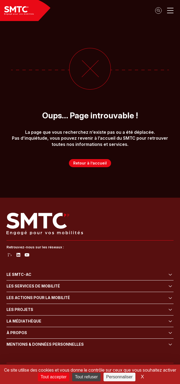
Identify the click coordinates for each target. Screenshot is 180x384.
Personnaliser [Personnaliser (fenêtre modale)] (119, 377)
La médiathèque (23, 321)
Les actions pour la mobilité (38, 297)
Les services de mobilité (33, 286)
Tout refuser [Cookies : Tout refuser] (86, 377)
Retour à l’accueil (90, 163)
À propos (16, 332)
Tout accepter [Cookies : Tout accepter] (53, 377)
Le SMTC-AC (18, 274)
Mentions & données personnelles (45, 344)
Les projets (19, 309)
